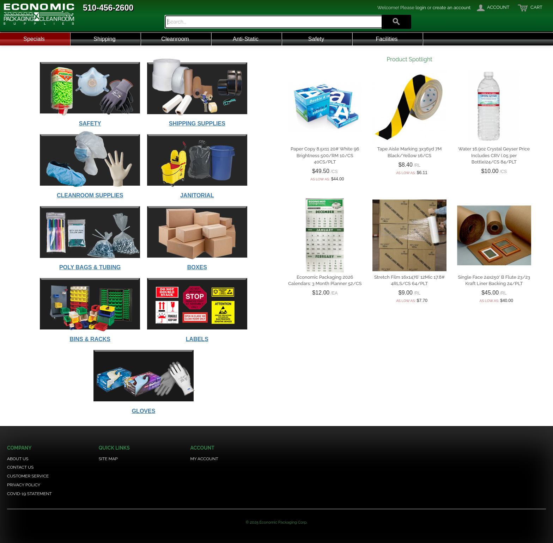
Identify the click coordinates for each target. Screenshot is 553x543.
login (420, 7)
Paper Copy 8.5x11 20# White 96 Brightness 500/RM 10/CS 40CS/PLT (325, 155)
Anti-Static (246, 39)
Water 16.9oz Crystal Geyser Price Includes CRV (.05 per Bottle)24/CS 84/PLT (494, 155)
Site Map (108, 458)
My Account (204, 458)
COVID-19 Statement (29, 493)
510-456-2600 (108, 7)
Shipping (104, 39)
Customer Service (28, 476)
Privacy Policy (23, 484)
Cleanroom (175, 39)
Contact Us (20, 467)
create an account (452, 7)
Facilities (386, 39)
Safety (316, 39)
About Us (18, 458)
